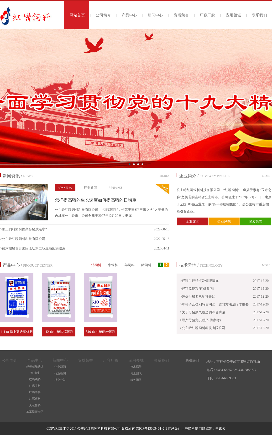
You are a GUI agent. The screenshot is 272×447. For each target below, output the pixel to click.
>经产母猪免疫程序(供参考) (200, 320)
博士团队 (136, 373)
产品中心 (129, 15)
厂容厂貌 (207, 15)
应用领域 (233, 15)
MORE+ (164, 176)
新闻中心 (155, 15)
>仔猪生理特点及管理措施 (199, 281)
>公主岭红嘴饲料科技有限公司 (22, 239)
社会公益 (115, 187)
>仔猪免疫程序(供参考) (197, 288)
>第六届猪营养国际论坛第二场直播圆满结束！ (34, 248)
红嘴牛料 (35, 385)
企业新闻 (60, 366)
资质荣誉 (181, 15)
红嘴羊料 (35, 392)
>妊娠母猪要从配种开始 (197, 296)
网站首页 (77, 15)
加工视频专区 (34, 411)
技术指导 (136, 366)
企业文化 (192, 221)
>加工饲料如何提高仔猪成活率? (23, 229)
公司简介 (103, 15)
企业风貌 (224, 221)
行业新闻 (90, 187)
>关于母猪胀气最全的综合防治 (202, 312)
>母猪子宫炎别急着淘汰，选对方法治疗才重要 (214, 304)
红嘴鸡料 (35, 379)
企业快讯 (65, 187)
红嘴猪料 (35, 398)
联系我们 (259, 15)
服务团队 (136, 379)
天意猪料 (35, 405)
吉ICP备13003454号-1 (152, 428)
